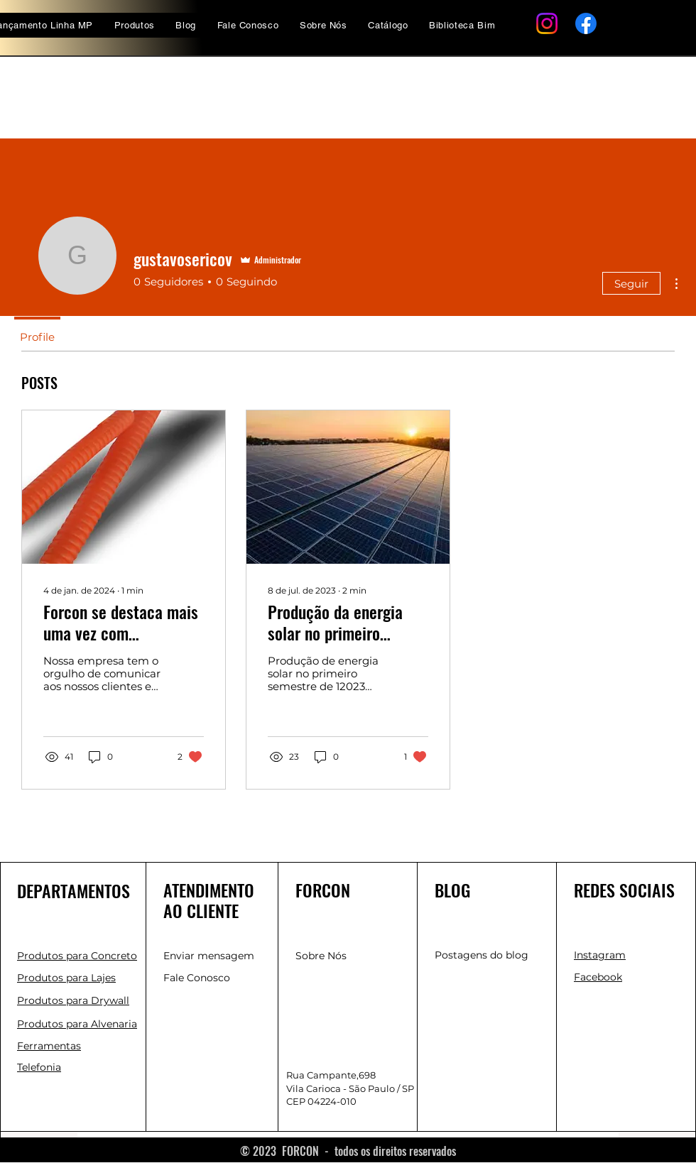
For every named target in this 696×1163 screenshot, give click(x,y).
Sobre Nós (321, 955)
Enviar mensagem (208, 955)
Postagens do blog (481, 955)
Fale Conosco (196, 977)
